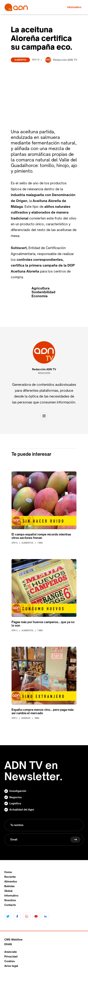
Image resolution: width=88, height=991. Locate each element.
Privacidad (10, 956)
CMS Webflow (13, 939)
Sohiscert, (19, 248)
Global (8, 891)
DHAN (8, 944)
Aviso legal (11, 966)
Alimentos (20, 60)
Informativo (11, 895)
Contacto (10, 905)
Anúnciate (10, 952)
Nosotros (10, 900)
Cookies (9, 961)
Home (8, 872)
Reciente (10, 877)
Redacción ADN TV (44, 369)
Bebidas (9, 886)
